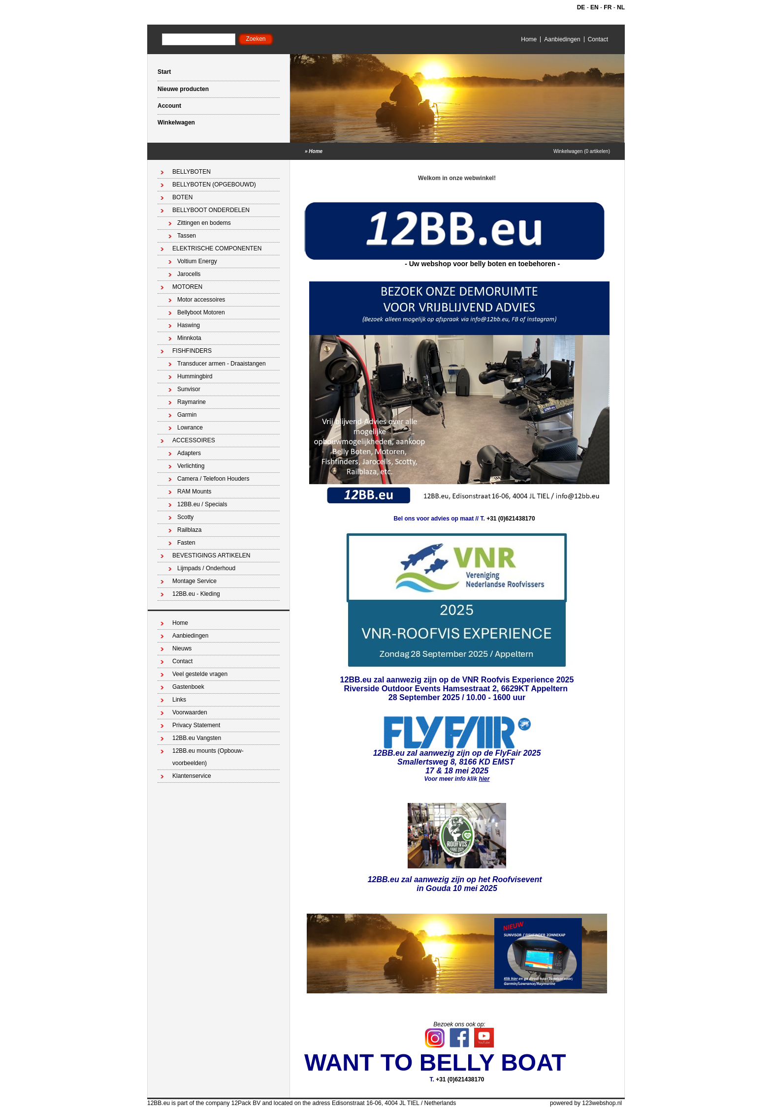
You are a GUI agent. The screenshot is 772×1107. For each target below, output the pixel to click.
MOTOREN (187, 286)
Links (179, 699)
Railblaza (189, 529)
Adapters (189, 453)
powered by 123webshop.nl (586, 1103)
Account (169, 105)
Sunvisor (188, 389)
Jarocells (188, 274)
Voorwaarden (189, 712)
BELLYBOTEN (191, 171)
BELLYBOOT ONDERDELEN (211, 210)
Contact (598, 39)
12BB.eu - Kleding (196, 593)
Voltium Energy (197, 261)
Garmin (186, 414)
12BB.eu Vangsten (196, 738)
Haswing (188, 325)
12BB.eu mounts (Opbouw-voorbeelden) (208, 757)
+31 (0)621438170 (510, 518)
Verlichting (190, 465)
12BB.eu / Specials (202, 504)
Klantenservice (191, 775)
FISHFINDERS (192, 350)
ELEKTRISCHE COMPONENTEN (216, 248)
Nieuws (182, 648)
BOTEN (182, 197)
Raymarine (191, 402)
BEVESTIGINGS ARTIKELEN (211, 555)
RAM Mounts (194, 491)
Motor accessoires (201, 299)
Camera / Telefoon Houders (213, 478)
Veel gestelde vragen (199, 674)
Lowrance (190, 427)
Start (164, 71)
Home (529, 39)
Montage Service (194, 581)
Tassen (186, 235)
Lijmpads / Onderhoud (206, 568)
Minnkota (189, 338)
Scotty (185, 517)
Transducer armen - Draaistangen (221, 363)
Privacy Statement (196, 725)
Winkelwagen (176, 122)
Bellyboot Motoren (201, 312)
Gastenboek (188, 686)
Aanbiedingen (562, 39)
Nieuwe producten (183, 89)
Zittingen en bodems (204, 222)
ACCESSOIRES (193, 440)
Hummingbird (194, 376)
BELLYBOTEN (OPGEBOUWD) (214, 184)
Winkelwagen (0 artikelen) (581, 151)
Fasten (186, 542)
